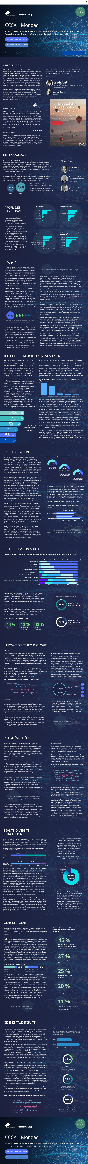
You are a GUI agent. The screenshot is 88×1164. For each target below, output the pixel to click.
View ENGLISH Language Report (17, 44)
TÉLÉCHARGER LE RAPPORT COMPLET (17, 39)
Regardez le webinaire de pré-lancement (73, 53)
